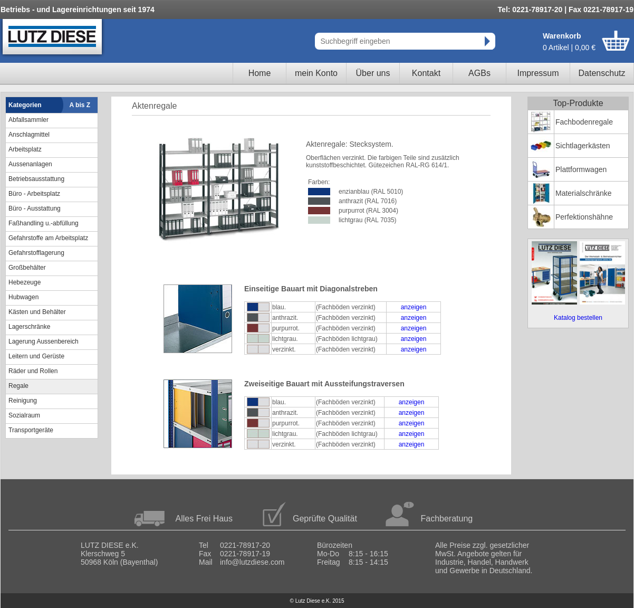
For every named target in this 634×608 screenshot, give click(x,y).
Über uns (373, 73)
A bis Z (80, 105)
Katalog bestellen (578, 317)
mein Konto (316, 73)
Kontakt (426, 73)
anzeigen (414, 307)
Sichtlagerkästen (582, 145)
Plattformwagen (581, 169)
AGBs (479, 73)
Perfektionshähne (584, 217)
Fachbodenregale (584, 122)
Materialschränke (583, 193)
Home (259, 73)
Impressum (538, 73)
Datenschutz (602, 73)
